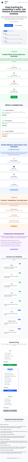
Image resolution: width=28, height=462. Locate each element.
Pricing (26, 2)
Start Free (10, 364)
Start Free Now (9, 25)
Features (19, 2)
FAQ (23, 2)
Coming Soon (10, 410)
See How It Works (18, 25)
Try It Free (14, 97)
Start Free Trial (10, 390)
